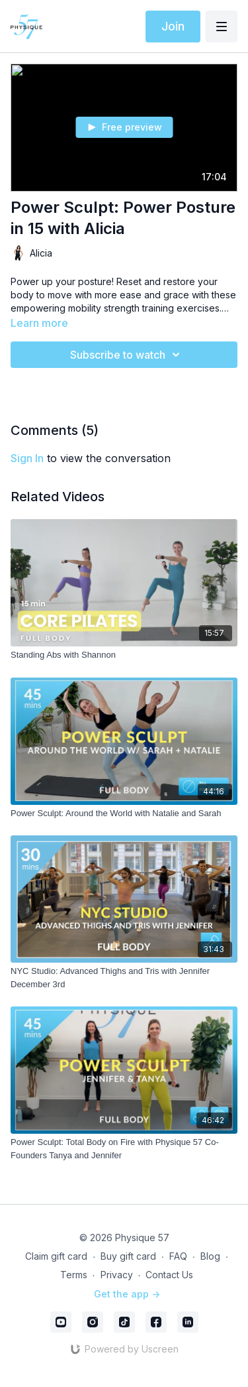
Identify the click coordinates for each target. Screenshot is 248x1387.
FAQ (178, 1256)
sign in (27, 458)
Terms (73, 1274)
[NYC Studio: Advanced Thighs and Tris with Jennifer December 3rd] (124, 978)
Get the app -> (127, 1293)
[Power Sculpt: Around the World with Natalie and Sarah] (124, 813)
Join (173, 26)
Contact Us (169, 1274)
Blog (210, 1256)
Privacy (117, 1274)
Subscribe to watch (127, 355)
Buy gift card (128, 1256)
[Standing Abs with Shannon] (124, 655)
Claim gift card (56, 1256)
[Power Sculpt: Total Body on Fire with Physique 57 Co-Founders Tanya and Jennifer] (124, 1149)
